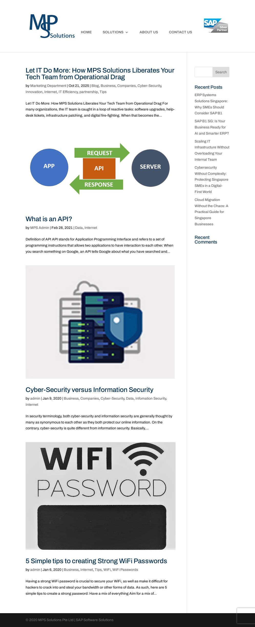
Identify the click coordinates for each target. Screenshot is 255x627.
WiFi (107, 570)
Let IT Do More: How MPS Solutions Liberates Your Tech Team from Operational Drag (100, 73)
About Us (149, 32)
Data (79, 228)
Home (86, 32)
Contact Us (180, 32)
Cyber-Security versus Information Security (89, 389)
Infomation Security (150, 398)
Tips (103, 92)
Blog (95, 86)
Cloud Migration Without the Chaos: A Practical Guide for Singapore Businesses (211, 212)
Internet (50, 92)
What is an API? (49, 219)
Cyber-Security (149, 86)
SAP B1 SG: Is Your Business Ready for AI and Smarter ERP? (212, 127)
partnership (88, 92)
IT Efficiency (68, 92)
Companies (126, 86)
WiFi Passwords (125, 570)
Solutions (113, 32)
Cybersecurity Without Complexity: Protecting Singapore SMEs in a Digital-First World (211, 180)
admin (35, 398)
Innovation (34, 92)
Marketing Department (48, 86)
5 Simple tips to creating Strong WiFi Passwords (96, 560)
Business (108, 86)
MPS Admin (39, 228)
